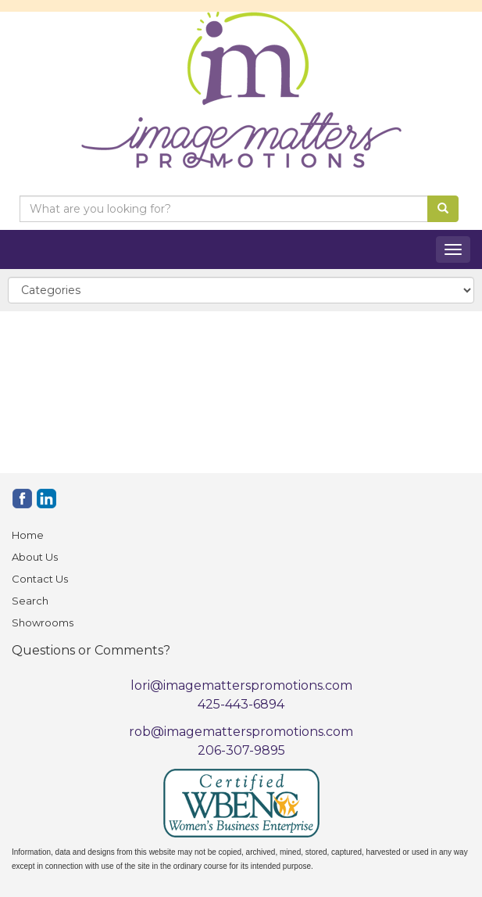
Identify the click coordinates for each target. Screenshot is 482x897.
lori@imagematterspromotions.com (241, 685)
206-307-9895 (241, 750)
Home (28, 535)
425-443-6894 (241, 704)
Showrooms (42, 622)
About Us (35, 557)
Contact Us (40, 578)
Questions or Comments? (91, 650)
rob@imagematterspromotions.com (241, 731)
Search (30, 600)
